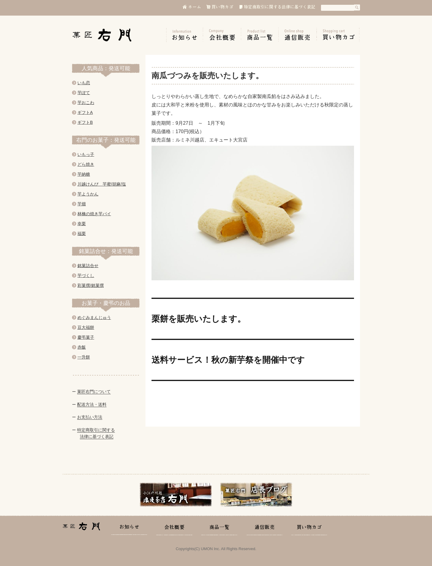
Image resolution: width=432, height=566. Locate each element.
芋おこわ (85, 102)
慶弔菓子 (85, 337)
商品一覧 (260, 35)
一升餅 (83, 357)
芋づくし (85, 275)
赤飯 (81, 347)
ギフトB (85, 122)
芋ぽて (83, 92)
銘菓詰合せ (87, 265)
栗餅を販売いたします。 (199, 319)
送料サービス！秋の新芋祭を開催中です (228, 360)
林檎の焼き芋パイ (94, 213)
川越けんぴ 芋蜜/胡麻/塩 (101, 184)
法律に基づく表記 (96, 436)
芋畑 (81, 203)
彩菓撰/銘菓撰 (90, 285)
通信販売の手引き (298, 35)
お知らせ (184, 35)
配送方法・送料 (91, 404)
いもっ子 (85, 154)
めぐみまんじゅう (94, 317)
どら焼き (85, 164)
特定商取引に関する (96, 429)
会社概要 (222, 35)
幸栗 (81, 223)
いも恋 (83, 82)
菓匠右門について (94, 391)
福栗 (81, 233)
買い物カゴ (338, 35)
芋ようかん (87, 194)
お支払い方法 (89, 417)
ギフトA (85, 112)
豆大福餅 (85, 327)
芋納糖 (83, 174)
